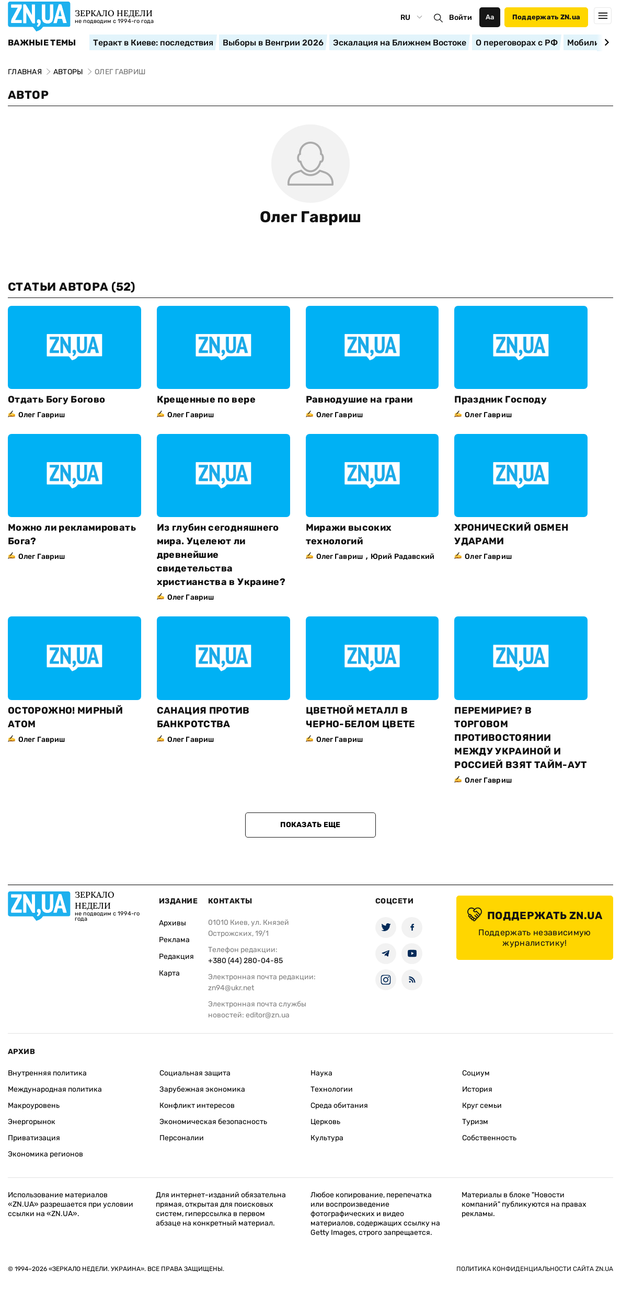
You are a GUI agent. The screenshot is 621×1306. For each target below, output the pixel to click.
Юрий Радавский (402, 556)
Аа (490, 17)
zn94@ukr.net (231, 987)
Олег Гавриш (310, 217)
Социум (476, 1073)
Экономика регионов (45, 1154)
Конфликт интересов (197, 1105)
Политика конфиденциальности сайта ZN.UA (534, 1269)
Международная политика (55, 1089)
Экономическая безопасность (213, 1121)
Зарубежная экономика (202, 1089)
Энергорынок (31, 1121)
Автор (28, 95)
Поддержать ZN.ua (546, 17)
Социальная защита (195, 1073)
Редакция (176, 956)
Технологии (331, 1089)
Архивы (172, 923)
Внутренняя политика (47, 1073)
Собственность (489, 1137)
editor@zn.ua (268, 1015)
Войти (460, 17)
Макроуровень (34, 1105)
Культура (326, 1137)
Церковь (325, 1121)
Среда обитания (339, 1105)
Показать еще (310, 824)
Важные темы (42, 43)
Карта (169, 973)
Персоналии (181, 1137)
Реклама (174, 939)
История (477, 1089)
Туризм (475, 1121)
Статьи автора (71, 287)
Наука (321, 1073)
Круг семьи (482, 1105)
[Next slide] (605, 42)
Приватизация (34, 1137)
